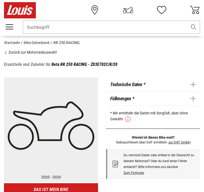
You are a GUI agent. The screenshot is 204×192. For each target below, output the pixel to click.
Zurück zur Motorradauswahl (30, 52)
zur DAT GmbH (179, 142)
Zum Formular (134, 173)
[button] (193, 27)
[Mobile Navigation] (9, 27)
